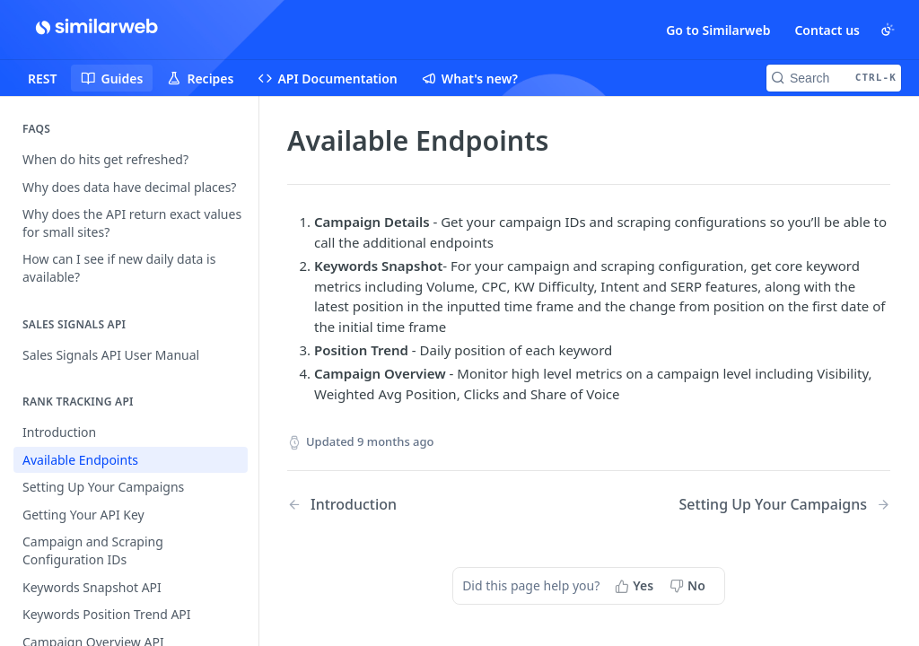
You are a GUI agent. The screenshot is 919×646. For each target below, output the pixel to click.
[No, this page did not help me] (689, 585)
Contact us (827, 30)
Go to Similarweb (718, 30)
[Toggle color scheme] (887, 29)
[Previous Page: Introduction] (416, 504)
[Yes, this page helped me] (635, 585)
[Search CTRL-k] (833, 78)
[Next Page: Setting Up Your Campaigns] (784, 504)
